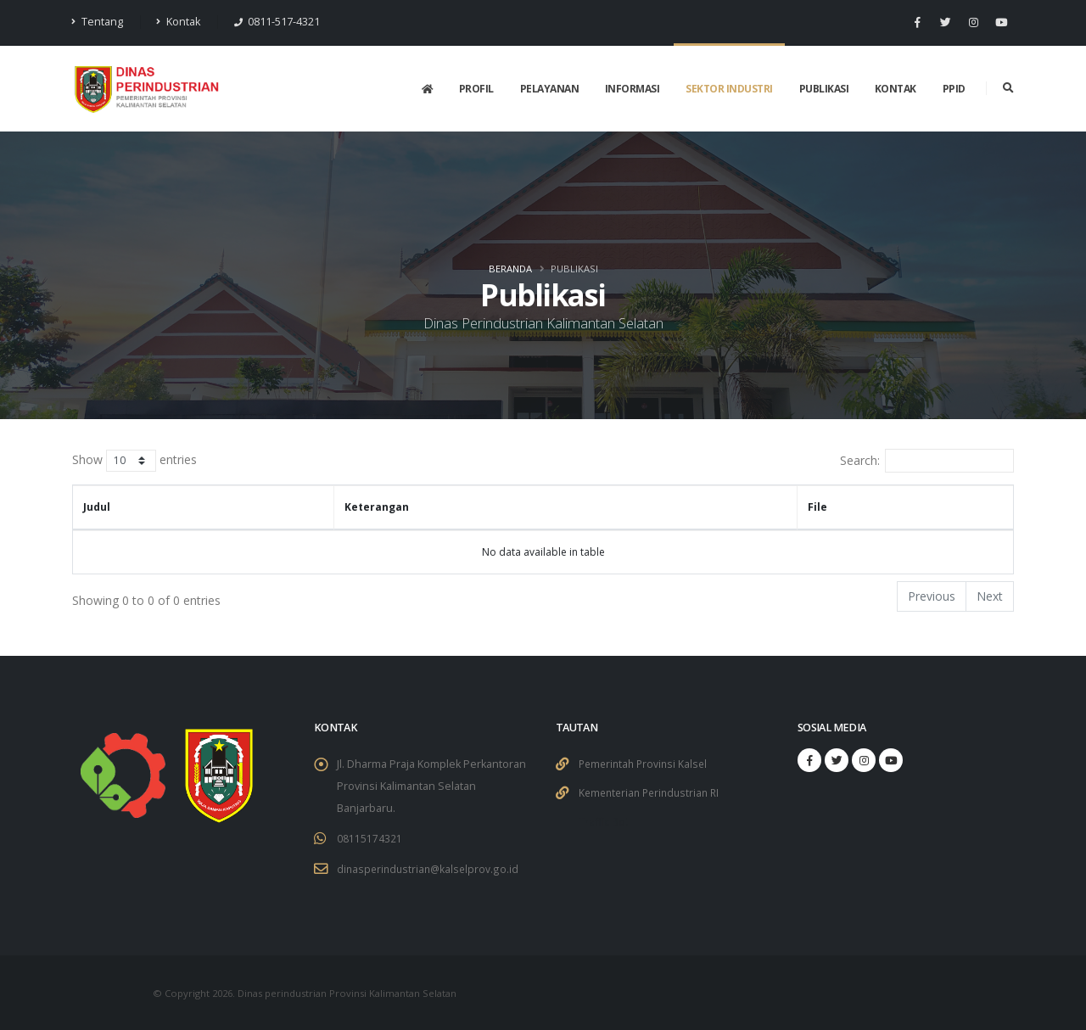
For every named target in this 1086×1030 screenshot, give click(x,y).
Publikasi (824, 88)
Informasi (632, 88)
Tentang (97, 21)
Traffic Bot (604, 819)
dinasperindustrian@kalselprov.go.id (430, 867)
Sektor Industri (729, 88)
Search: (927, 461)
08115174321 (369, 838)
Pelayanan (549, 88)
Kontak (178, 21)
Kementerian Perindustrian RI (653, 791)
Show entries (134, 461)
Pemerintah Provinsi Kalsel (646, 763)
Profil (476, 88)
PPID (954, 88)
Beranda (510, 268)
